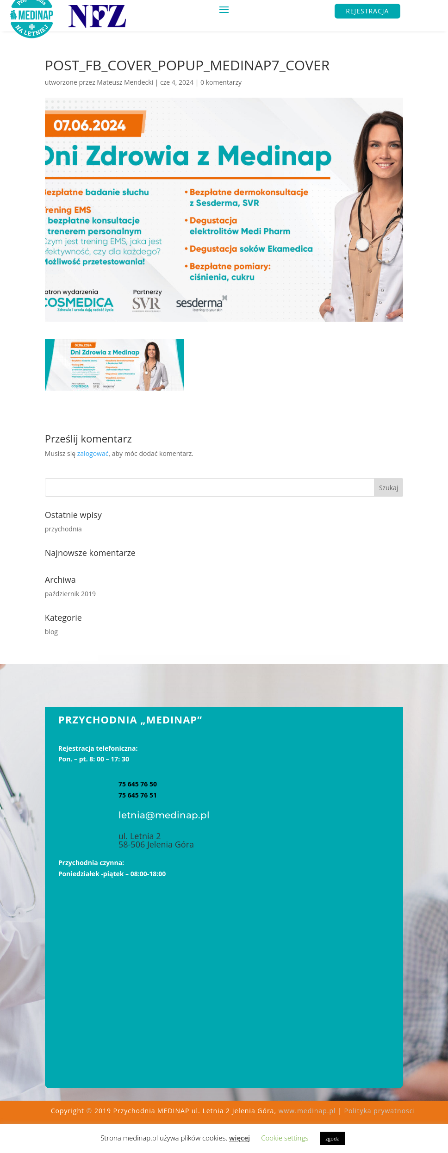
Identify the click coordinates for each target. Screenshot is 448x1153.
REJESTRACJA (367, 10)
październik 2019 (70, 593)
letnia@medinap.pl (164, 815)
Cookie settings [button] (284, 1137)
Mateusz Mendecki (125, 82)
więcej (239, 1137)
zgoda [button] (332, 1138)
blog (51, 631)
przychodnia (63, 528)
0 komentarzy (221, 82)
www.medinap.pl (307, 1110)
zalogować (93, 453)
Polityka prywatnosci (379, 1110)
